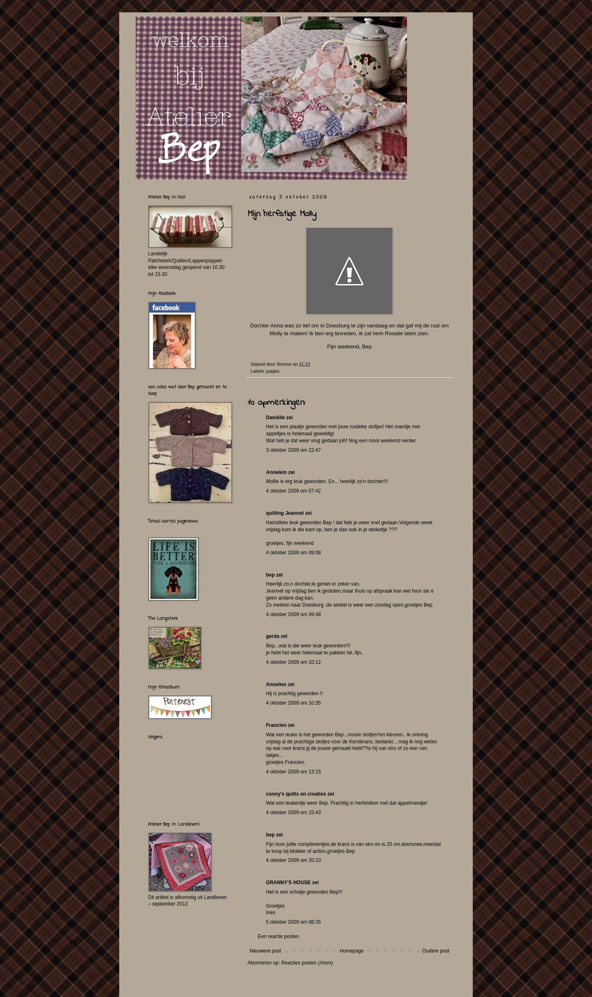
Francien (276, 725)
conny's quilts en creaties (296, 794)
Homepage (352, 951)
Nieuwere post (265, 951)
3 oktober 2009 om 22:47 (293, 450)
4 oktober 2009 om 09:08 (293, 553)
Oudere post (435, 951)
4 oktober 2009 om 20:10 (293, 860)
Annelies (276, 684)
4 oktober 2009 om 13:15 (293, 772)
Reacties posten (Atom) (307, 963)
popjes (273, 371)
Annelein (276, 472)
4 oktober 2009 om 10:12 (293, 662)
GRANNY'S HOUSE (288, 882)
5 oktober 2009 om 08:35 (293, 922)
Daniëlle (275, 417)
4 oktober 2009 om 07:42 (293, 491)
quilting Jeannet (285, 513)
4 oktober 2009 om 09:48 (293, 614)
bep (270, 575)
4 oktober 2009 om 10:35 (293, 703)
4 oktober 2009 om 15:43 (293, 812)
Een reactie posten (278, 936)
